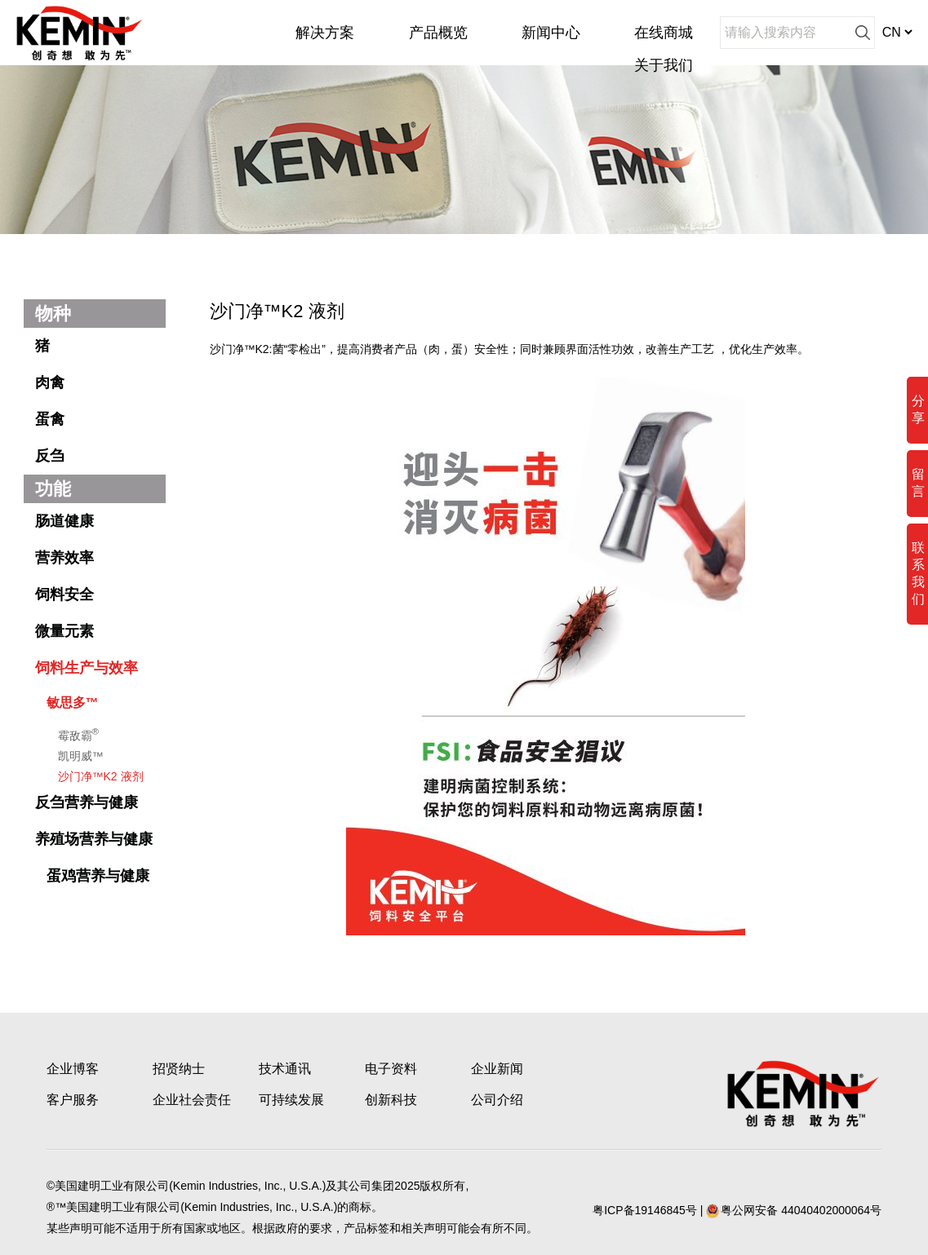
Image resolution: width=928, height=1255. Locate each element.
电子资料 (391, 1069)
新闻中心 (551, 32)
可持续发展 (291, 1100)
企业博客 (73, 1069)
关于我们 (663, 65)
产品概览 (438, 32)
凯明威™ (81, 755)
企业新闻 (497, 1069)
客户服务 (73, 1100)
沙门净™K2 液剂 (101, 776)
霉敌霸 (79, 734)
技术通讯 (285, 1069)
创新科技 (391, 1100)
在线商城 (663, 32)
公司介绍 (497, 1100)
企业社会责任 (192, 1100)
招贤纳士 (179, 1069)
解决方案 (324, 32)
